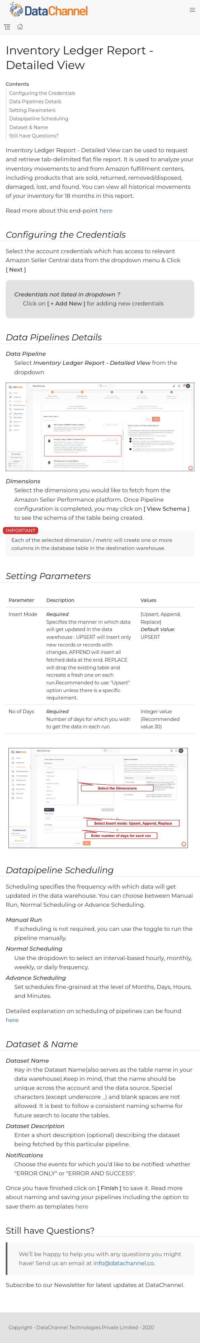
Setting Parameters (32, 110)
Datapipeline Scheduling (39, 119)
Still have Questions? (34, 136)
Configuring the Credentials (42, 93)
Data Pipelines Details (35, 102)
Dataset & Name (28, 127)
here (105, 210)
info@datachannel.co (123, 1263)
